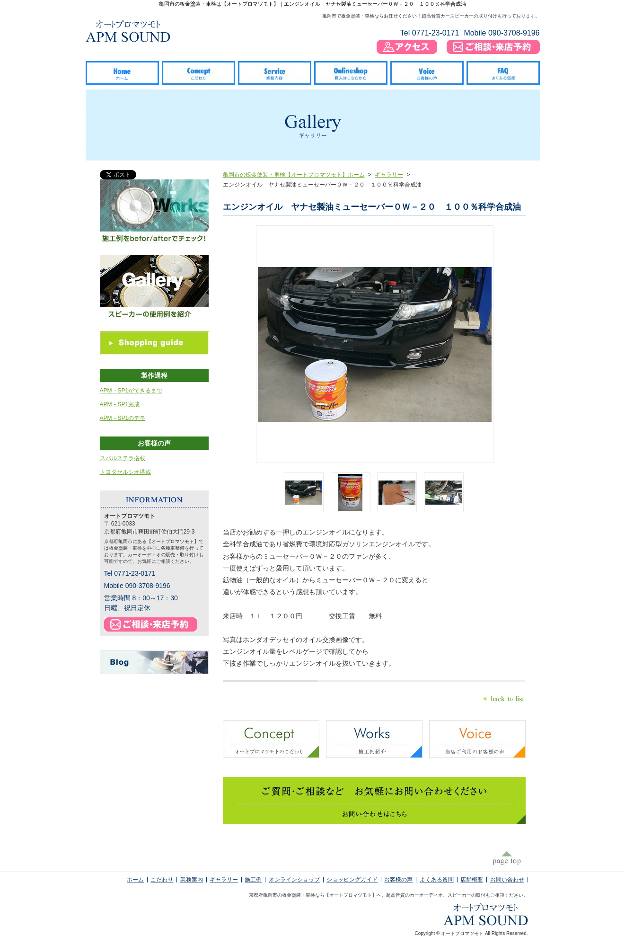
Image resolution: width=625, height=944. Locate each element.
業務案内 (191, 879)
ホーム (135, 879)
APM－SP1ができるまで (131, 390)
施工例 (253, 879)
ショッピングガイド (352, 879)
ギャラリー (389, 174)
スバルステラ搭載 (122, 458)
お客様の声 (398, 879)
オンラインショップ (294, 879)
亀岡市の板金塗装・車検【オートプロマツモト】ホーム (294, 174)
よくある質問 (437, 879)
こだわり (161, 879)
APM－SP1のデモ (123, 418)
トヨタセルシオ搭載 (125, 472)
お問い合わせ (507, 879)
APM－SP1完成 (120, 404)
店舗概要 (471, 879)
